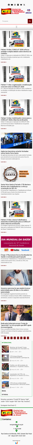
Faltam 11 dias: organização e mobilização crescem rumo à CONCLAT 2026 (16, 86)
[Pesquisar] (30, 21)
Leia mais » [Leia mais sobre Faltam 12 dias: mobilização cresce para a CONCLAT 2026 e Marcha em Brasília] (4, 128)
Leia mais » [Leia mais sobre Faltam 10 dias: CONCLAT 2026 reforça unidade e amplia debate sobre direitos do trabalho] (4, 62)
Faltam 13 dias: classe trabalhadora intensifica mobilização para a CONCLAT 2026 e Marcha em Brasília (15, 222)
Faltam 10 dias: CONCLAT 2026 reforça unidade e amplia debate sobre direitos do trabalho (16, 51)
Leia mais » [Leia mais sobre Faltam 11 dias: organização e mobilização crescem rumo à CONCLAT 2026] (4, 95)
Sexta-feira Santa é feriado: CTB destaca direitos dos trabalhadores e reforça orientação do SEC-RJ (16, 186)
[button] (16, 26)
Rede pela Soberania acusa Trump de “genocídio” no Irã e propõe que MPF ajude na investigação (16, 325)
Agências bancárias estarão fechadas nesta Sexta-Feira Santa (14, 152)
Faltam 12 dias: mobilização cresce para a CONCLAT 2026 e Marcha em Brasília (16, 119)
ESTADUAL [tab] (5, 394)
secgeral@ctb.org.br (16, 424)
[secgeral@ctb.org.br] (16, 422)
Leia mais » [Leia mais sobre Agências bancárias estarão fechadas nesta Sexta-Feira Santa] (4, 162)
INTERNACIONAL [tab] (7, 342)
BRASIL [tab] (4, 391)
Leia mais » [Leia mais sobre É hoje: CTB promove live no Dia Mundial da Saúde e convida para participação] (4, 265)
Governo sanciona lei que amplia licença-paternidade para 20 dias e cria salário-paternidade (16, 290)
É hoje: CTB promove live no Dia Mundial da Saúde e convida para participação (16, 256)
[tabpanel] (16, 367)
